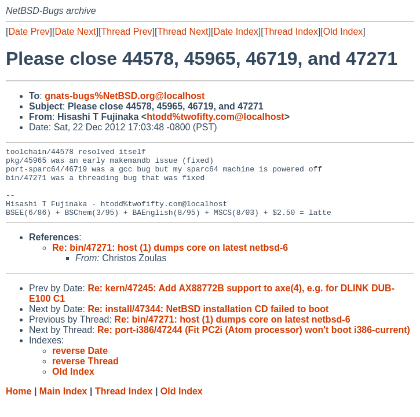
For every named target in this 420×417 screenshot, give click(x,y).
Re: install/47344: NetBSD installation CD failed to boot (207, 323)
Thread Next (182, 31)
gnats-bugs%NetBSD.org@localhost (124, 96)
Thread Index (291, 31)
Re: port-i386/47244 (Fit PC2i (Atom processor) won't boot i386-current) (253, 344)
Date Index (235, 31)
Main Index (63, 405)
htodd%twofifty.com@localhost (215, 117)
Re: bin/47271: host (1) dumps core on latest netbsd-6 (170, 261)
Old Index (343, 31)
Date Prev (28, 31)
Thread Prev (126, 31)
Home (18, 405)
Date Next (75, 31)
